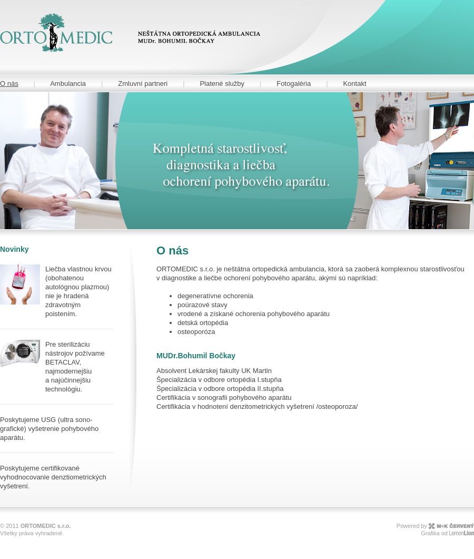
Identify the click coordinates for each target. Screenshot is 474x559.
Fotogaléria (293, 83)
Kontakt (354, 83)
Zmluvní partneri (142, 83)
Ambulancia (68, 83)
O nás (9, 83)
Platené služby (222, 83)
